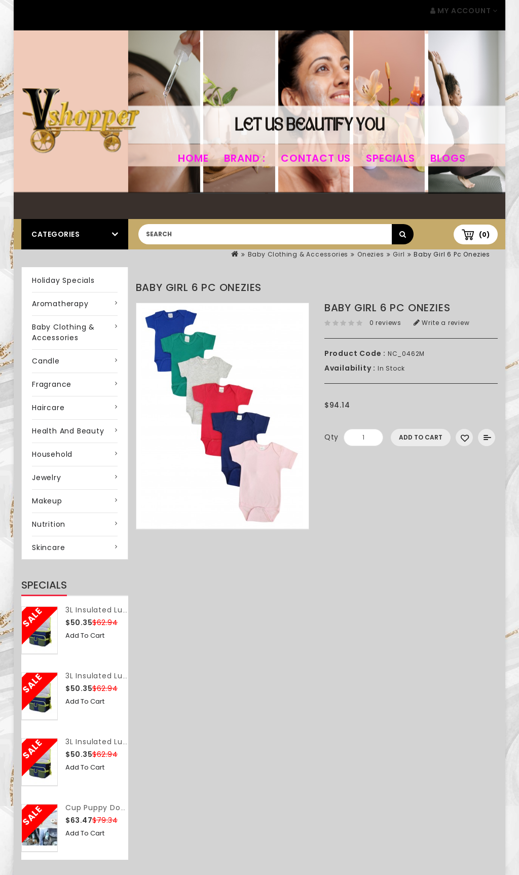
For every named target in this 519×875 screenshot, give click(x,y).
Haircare (48, 408)
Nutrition (48, 524)
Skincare (48, 547)
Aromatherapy (60, 304)
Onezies (370, 254)
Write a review (442, 322)
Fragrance (51, 384)
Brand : (245, 158)
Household (52, 454)
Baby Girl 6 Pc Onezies (452, 254)
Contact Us (316, 158)
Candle (46, 361)
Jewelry (46, 477)
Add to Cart (84, 635)
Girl (398, 254)
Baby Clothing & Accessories (298, 254)
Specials (390, 158)
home (193, 158)
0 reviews (385, 322)
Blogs (448, 158)
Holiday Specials (63, 280)
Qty (331, 437)
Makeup (47, 501)
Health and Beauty (68, 431)
